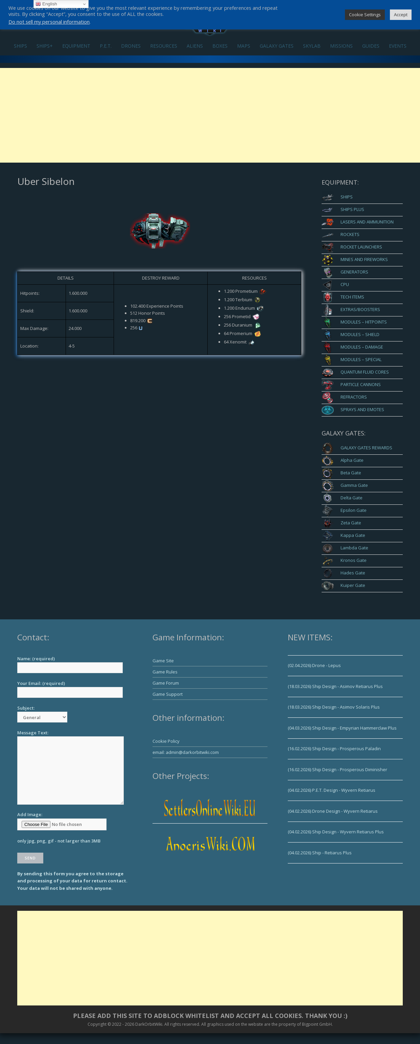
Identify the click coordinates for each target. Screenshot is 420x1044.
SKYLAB (312, 46)
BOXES (220, 46)
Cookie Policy (166, 741)
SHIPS (20, 46)
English (46, 4)
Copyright (97, 1024)
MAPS (243, 46)
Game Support (168, 694)
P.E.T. (106, 46)
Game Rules (165, 672)
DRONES (131, 46)
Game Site (163, 661)
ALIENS (195, 46)
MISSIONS (341, 46)
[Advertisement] (210, 115)
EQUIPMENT (76, 46)
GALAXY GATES (277, 46)
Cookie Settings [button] (365, 14)
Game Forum (166, 683)
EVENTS (397, 46)
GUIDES (370, 46)
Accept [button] (400, 14)
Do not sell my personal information (49, 21)
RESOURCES (163, 46)
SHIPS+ (45, 46)
